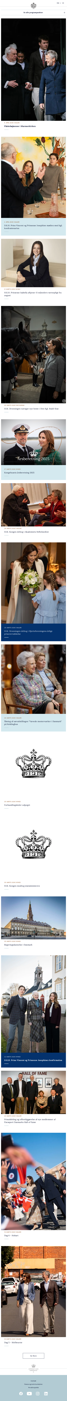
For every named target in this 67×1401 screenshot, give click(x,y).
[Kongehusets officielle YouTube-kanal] (29, 1394)
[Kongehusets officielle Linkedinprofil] (46, 1394)
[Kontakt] (33, 1381)
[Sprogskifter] (58, 3)
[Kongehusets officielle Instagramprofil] (37, 1394)
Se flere (35, 1355)
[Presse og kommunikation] (33, 1384)
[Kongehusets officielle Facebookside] (21, 1394)
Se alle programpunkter (44, 12)
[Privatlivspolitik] (33, 1387)
